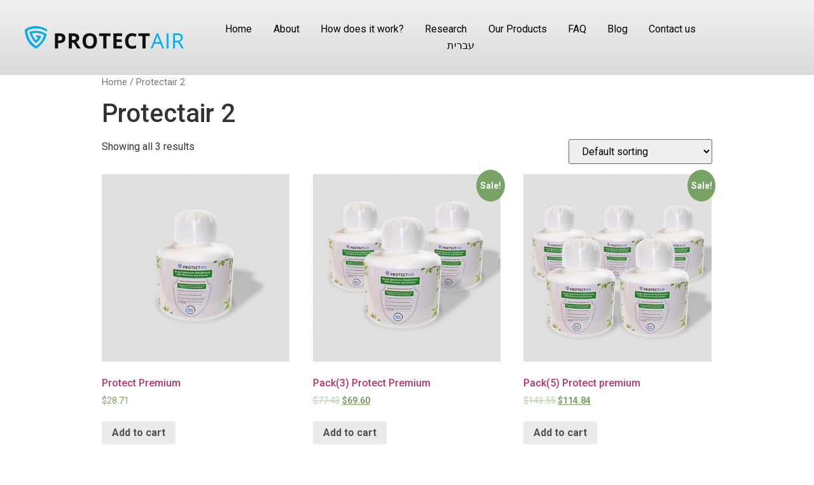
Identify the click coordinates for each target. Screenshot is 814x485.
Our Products (517, 29)
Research (446, 29)
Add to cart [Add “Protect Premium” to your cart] (138, 433)
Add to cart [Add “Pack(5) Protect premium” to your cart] (560, 433)
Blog (617, 29)
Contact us (672, 29)
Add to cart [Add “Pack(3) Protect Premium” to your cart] (349, 433)
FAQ (577, 29)
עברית (460, 45)
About (286, 29)
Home (238, 29)
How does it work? (362, 29)
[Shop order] (640, 151)
